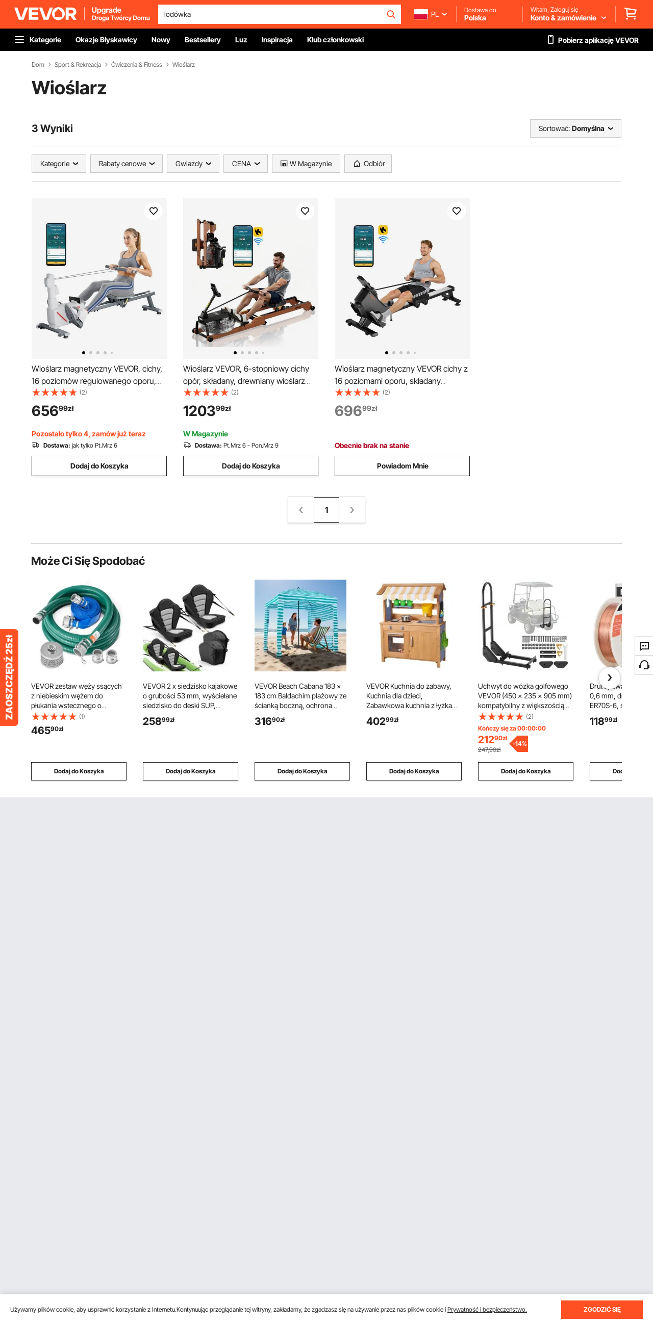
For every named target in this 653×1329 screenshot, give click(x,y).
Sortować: (554, 128)
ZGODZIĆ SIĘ (602, 1309)
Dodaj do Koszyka (99, 465)
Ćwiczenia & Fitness (136, 64)
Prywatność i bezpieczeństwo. (487, 1309)
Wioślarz (183, 64)
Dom (38, 64)
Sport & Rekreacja (78, 64)
